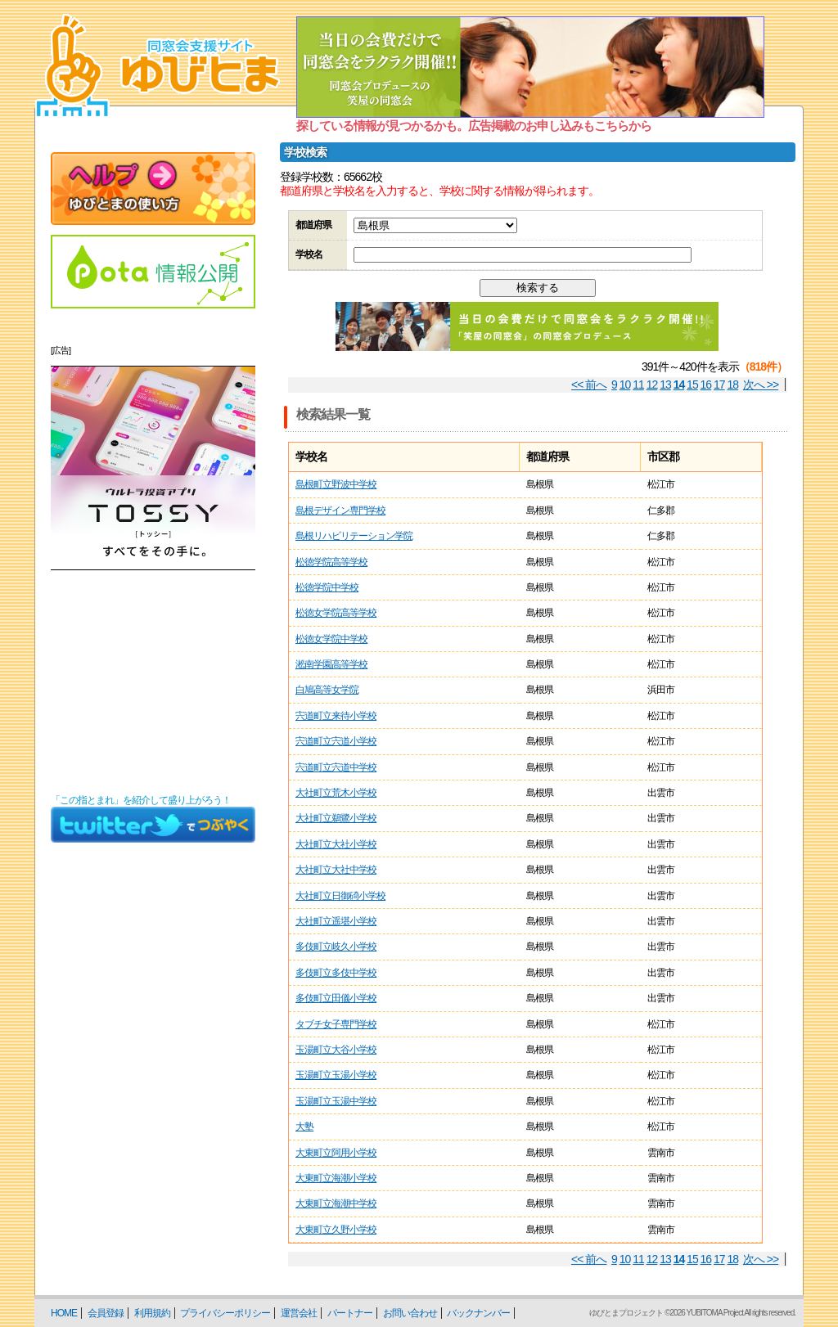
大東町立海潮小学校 (335, 1178)
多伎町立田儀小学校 (335, 998)
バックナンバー (478, 1313)
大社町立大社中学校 (335, 869)
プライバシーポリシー (225, 1313)
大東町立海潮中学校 (335, 1203)
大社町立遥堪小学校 (335, 921)
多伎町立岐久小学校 (335, 946)
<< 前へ (588, 384)
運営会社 (299, 1313)
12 (652, 384)
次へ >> (760, 384)
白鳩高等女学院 (326, 689)
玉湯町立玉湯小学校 (335, 1075)
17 (719, 384)
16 (706, 384)
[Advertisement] (153, 682)
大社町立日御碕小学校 (340, 896)
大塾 (304, 1126)
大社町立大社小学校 (335, 844)
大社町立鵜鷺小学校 (335, 818)
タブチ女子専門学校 (335, 1024)
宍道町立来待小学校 (335, 716)
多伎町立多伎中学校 (335, 972)
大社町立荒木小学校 (335, 792)
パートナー (349, 1313)
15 (692, 384)
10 (625, 384)
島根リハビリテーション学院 (353, 536)
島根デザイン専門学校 (340, 510)
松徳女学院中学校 (331, 639)
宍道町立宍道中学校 (335, 767)
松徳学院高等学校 (331, 562)
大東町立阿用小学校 (335, 1152)
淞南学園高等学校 (331, 664)
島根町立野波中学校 (335, 484)
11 (638, 384)
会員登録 (106, 1313)
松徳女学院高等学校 (335, 613)
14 (679, 384)
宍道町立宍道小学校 (335, 741)
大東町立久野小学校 (335, 1229)
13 (665, 384)
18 (733, 384)
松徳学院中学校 (326, 587)
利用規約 (152, 1313)
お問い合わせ (410, 1313)
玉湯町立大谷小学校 (335, 1049)
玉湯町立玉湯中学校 (335, 1101)
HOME (64, 1313)
